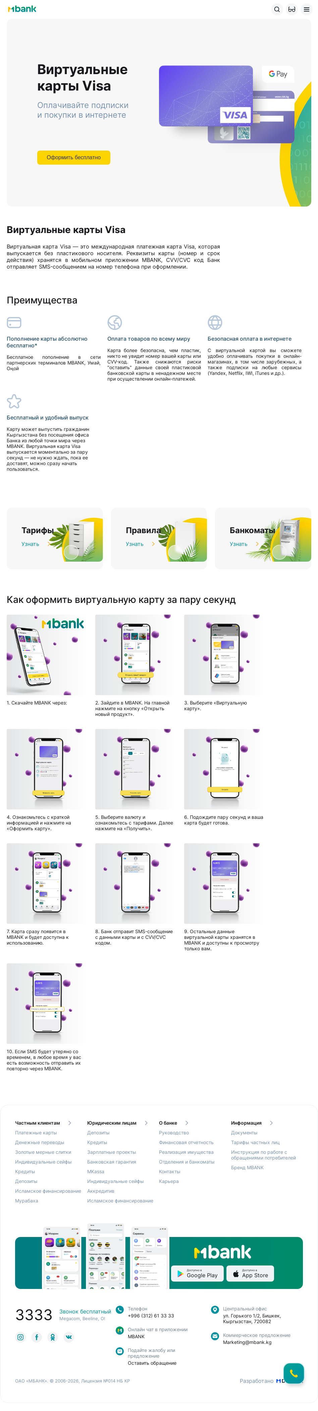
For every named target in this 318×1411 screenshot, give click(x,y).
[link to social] (20, 1337)
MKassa (95, 1171)
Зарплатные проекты (111, 1152)
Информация (252, 1123)
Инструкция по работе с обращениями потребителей (263, 1155)
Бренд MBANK (247, 1167)
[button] (292, 9)
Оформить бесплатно (74, 157)
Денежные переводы (39, 1142)
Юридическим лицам (117, 1123)
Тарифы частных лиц (255, 1142)
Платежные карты (36, 1132)
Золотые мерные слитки (43, 1152)
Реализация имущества (186, 1152)
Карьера (169, 1181)
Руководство (174, 1132)
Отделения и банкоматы (187, 1162)
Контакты (169, 1171)
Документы (244, 1132)
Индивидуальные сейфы (43, 1162)
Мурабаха (26, 1200)
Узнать (35, 544)
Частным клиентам (43, 1123)
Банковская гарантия (111, 1162)
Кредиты (25, 1171)
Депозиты (26, 1181)
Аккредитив (100, 1191)
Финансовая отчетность (186, 1142)
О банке (173, 1123)
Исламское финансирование (48, 1191)
